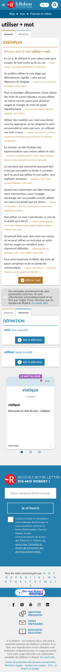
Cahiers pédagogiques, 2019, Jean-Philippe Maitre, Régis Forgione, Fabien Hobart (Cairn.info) (28, 225)
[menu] (4, 5)
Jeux (22, 14)
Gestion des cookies (35, 665)
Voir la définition (32, 340)
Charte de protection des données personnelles (30, 662)
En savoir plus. (40, 303)
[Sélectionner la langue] (44, 5)
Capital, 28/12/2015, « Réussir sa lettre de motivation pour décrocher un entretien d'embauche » (29, 136)
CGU (50, 665)
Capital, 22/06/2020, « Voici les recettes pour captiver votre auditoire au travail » (30, 206)
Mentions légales (14, 665)
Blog (11, 14)
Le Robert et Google (39, 667)
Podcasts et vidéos (41, 14)
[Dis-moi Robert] (30, 592)
